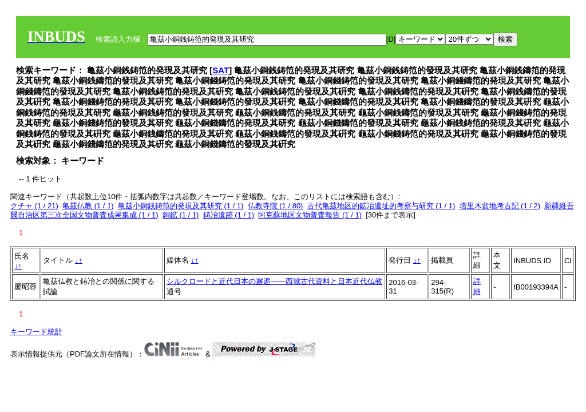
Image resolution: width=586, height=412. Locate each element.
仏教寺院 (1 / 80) (275, 205)
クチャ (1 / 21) (34, 205)
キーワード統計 (36, 331)
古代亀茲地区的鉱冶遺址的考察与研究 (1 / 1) (381, 205)
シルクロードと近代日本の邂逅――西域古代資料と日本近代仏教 (274, 281)
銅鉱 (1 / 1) (181, 215)
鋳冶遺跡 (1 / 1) (229, 215)
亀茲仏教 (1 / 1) (88, 205)
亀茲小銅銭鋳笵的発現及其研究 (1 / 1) (181, 205)
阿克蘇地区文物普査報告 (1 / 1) (310, 215)
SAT (220, 70)
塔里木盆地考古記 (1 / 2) (500, 205)
